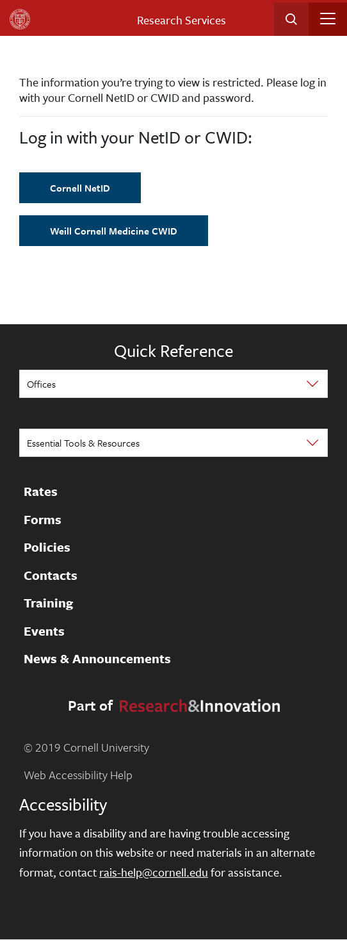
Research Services (181, 20)
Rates (41, 492)
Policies (47, 548)
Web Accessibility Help (78, 774)
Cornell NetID (80, 188)
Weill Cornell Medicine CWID (113, 231)
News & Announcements (97, 659)
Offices (41, 384)
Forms (42, 520)
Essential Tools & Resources (83, 443)
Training (48, 604)
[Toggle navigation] (327, 18)
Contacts (50, 575)
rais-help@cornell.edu (153, 872)
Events (44, 631)
